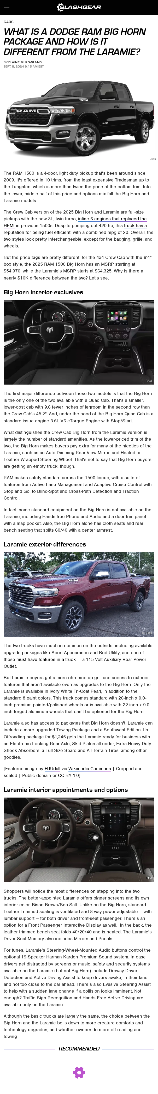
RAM (149, 380)
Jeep (153, 158)
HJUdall (147, 632)
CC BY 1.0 (68, 775)
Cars (9, 22)
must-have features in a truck (46, 659)
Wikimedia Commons (89, 768)
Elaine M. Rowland (25, 62)
